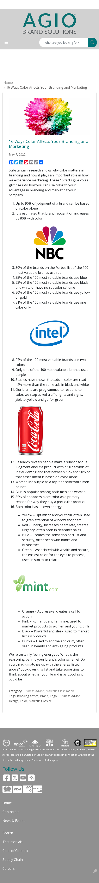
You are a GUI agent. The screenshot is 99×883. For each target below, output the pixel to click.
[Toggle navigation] (6, 42)
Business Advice (33, 691)
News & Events (13, 820)
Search (7, 833)
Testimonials (12, 842)
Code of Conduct (15, 850)
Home (8, 82)
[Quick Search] (63, 42)
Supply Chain (12, 859)
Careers (8, 868)
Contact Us (10, 811)
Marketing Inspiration (60, 691)
